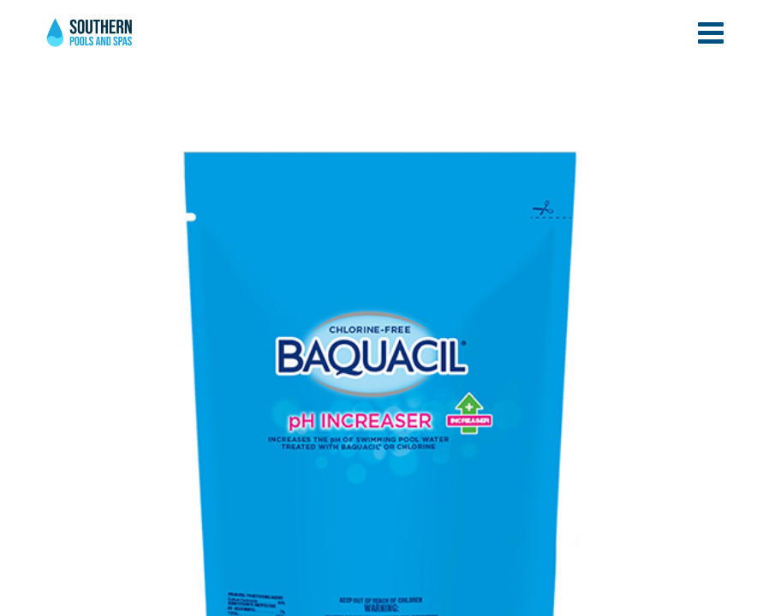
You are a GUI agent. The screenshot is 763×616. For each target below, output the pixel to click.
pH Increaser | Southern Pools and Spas (91, 42)
